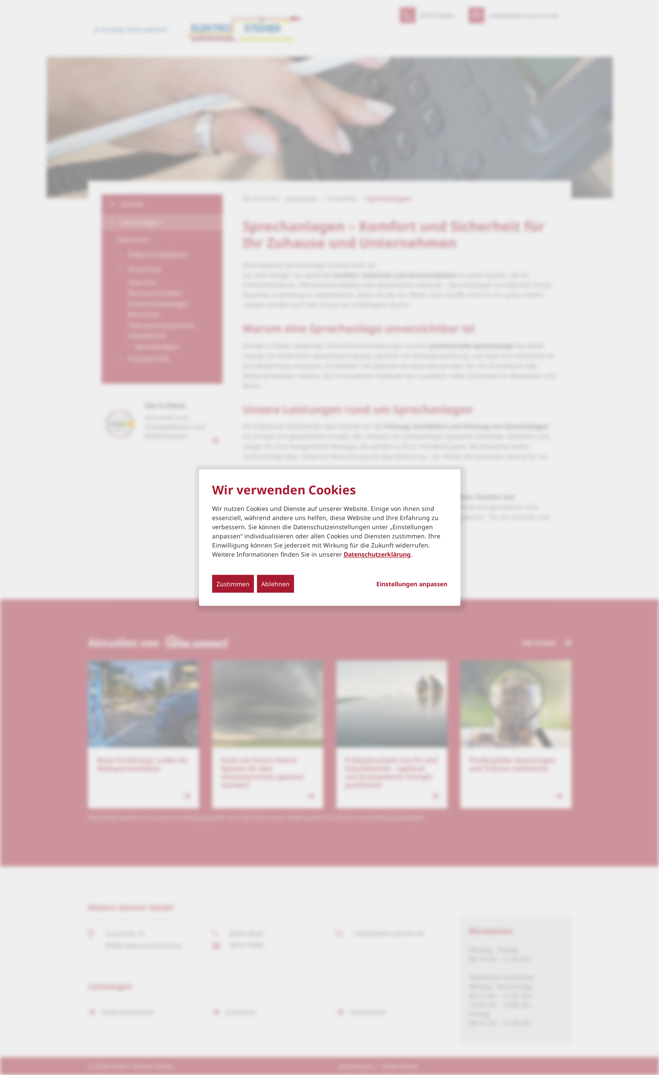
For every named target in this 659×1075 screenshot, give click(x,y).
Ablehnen (275, 583)
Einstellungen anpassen (411, 583)
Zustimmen (233, 583)
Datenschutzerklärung (377, 554)
